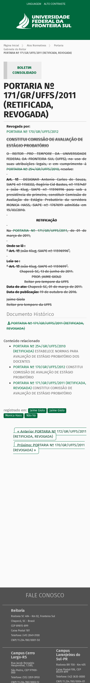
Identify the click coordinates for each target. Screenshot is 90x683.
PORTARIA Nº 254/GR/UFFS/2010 (32, 169)
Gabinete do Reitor (15, 49)
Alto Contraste (55, 4)
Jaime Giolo (37, 410)
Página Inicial (11, 45)
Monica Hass (13, 415)
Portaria (58, 45)
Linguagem (34, 4)
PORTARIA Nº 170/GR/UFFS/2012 (32, 131)
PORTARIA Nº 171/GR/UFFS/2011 (40, 230)
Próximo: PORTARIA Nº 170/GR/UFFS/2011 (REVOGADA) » (49, 447)
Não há (31, 415)
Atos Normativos (36, 45)
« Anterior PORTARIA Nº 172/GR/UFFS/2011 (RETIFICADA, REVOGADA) (49, 434)
